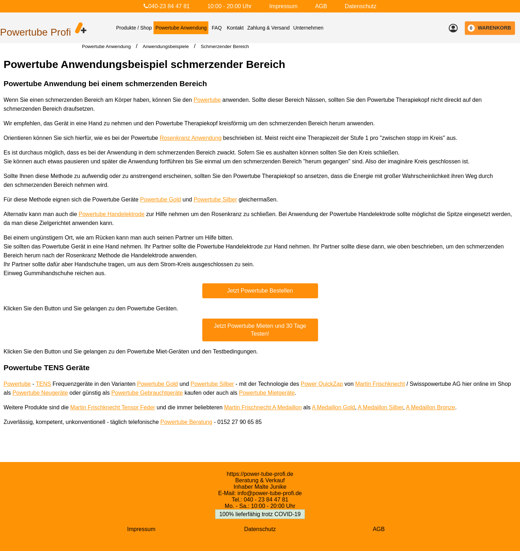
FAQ (217, 28)
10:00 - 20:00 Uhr (229, 6)
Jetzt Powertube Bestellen (260, 291)
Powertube (207, 100)
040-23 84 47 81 (167, 6)
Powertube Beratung (186, 422)
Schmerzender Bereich (225, 46)
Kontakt (235, 28)
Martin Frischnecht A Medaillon (263, 407)
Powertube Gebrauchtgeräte (147, 393)
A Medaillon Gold (333, 407)
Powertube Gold (160, 199)
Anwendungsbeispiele (165, 46)
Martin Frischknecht (380, 384)
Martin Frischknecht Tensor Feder (112, 407)
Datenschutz (360, 6)
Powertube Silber (215, 199)
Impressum (283, 6)
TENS (43, 384)
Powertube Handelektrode (112, 214)
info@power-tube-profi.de (270, 493)
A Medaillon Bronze (430, 407)
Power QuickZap (322, 384)
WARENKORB (489, 28)
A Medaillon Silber (380, 407)
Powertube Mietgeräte (267, 393)
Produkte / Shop (134, 28)
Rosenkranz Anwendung (190, 138)
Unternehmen (308, 28)
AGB (321, 6)
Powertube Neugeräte (40, 393)
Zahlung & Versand (268, 28)
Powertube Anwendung (181, 28)
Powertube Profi (35, 32)
